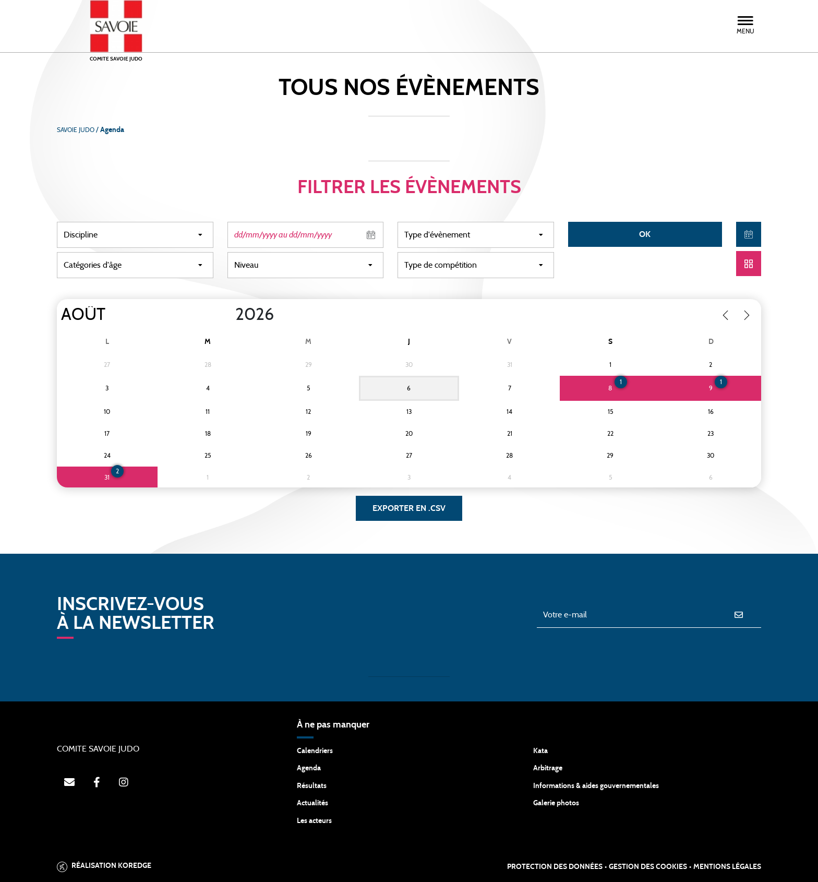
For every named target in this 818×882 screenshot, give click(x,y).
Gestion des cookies (648, 867)
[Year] (227, 314)
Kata (540, 751)
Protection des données (555, 867)
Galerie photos (556, 803)
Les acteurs (314, 821)
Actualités (312, 803)
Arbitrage (547, 768)
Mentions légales (727, 867)
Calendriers (315, 751)
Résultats (312, 786)
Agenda (309, 768)
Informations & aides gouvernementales (596, 786)
